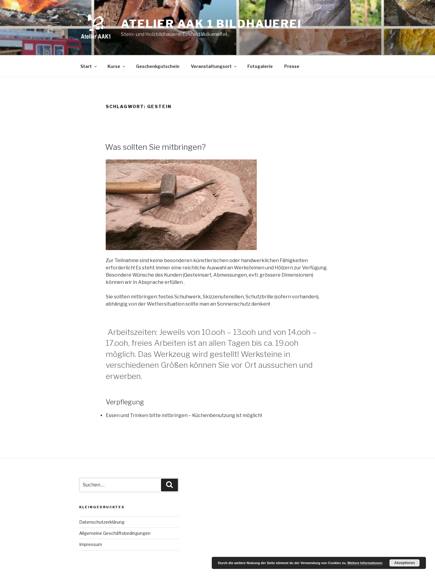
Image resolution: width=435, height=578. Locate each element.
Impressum (90, 544)
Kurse (117, 66)
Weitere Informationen (364, 563)
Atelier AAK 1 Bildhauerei (211, 24)
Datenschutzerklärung (101, 522)
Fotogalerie (260, 66)
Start (89, 66)
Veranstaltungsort (214, 66)
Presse (291, 66)
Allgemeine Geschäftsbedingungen (114, 533)
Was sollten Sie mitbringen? (155, 147)
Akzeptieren (404, 563)
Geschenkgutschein (157, 66)
